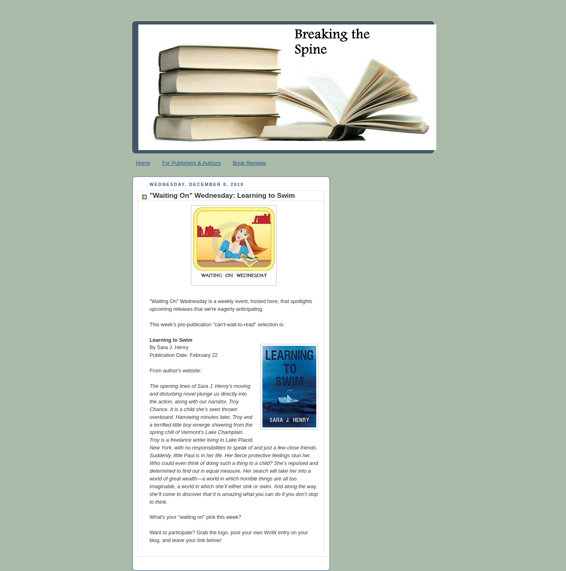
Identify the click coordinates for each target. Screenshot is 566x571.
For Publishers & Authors (191, 163)
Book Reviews (249, 163)
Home (143, 163)
